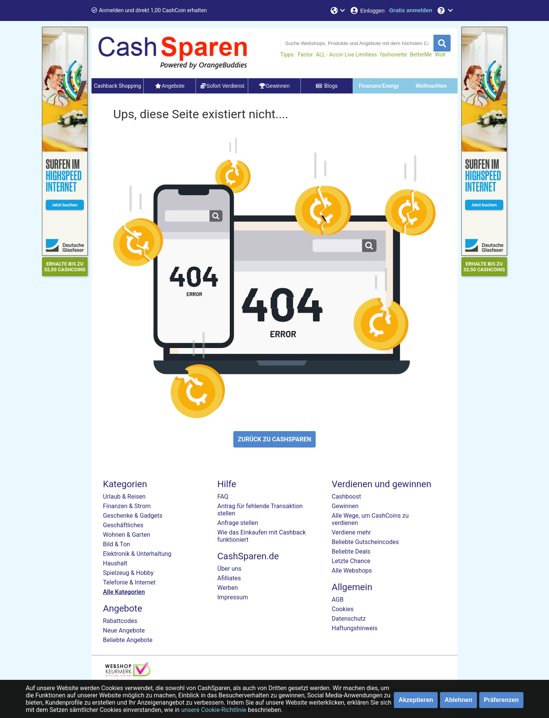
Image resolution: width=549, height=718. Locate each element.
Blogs (327, 86)
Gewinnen (345, 506)
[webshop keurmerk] (128, 674)
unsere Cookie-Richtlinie (213, 709)
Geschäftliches (123, 525)
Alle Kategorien (124, 592)
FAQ (222, 496)
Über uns (229, 568)
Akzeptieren (415, 700)
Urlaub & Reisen (124, 496)
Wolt (440, 55)
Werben (227, 587)
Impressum (232, 597)
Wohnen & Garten (126, 534)
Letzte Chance (351, 561)
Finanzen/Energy (379, 86)
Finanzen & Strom (127, 506)
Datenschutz (349, 618)
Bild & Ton (116, 544)
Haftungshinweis (354, 628)
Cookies (342, 609)
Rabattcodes (120, 621)
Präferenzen (501, 700)
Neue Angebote (124, 630)
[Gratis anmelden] (410, 10)
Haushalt (115, 563)
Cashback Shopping (117, 86)
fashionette (393, 55)
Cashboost (346, 496)
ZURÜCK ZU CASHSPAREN (274, 439)
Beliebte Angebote (127, 640)
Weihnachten (431, 86)
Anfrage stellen (237, 522)
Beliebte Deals (351, 551)
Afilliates (229, 578)
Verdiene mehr (351, 532)
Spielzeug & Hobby (128, 572)
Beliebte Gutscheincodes (365, 542)
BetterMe (421, 55)
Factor (305, 55)
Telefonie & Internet (129, 582)
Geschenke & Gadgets (132, 515)
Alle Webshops (352, 570)
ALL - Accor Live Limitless (346, 55)
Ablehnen (458, 700)
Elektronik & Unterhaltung (137, 553)
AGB (338, 599)
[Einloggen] (367, 10)
